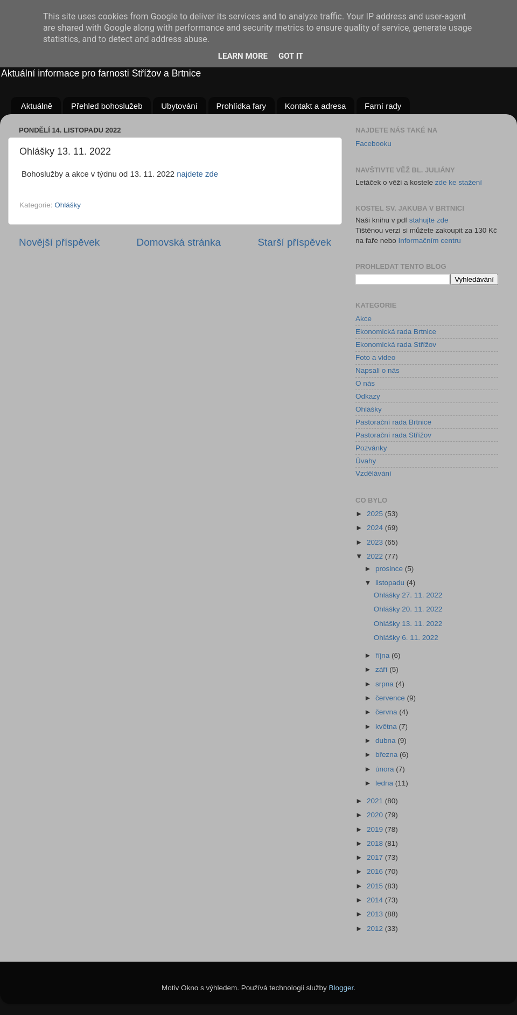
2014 (376, 900)
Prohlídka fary (241, 105)
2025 (376, 514)
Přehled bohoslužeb (107, 105)
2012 (376, 928)
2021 (376, 801)
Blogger (341, 988)
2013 (376, 914)
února (385, 769)
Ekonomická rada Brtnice (395, 332)
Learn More (243, 56)
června (387, 712)
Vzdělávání (373, 473)
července (391, 698)
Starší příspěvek (295, 242)
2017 (376, 857)
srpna (385, 684)
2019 (376, 829)
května (387, 726)
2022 (376, 556)
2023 (376, 542)
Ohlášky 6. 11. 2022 (406, 638)
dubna (386, 740)
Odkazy (367, 396)
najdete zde (197, 174)
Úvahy (365, 461)
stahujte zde (429, 220)
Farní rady (383, 105)
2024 (376, 528)
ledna (385, 783)
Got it (290, 56)
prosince (390, 569)
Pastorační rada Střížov (393, 435)
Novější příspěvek (59, 242)
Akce (363, 319)
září (382, 669)
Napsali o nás (377, 370)
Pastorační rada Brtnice (393, 422)
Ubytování (179, 105)
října (383, 655)
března (387, 754)
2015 (376, 886)
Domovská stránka (179, 242)
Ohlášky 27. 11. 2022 (408, 595)
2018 (376, 843)
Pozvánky (371, 448)
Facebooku (373, 144)
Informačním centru (430, 241)
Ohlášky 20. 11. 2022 (408, 609)
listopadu (391, 583)
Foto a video (375, 357)
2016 (376, 871)
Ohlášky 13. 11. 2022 (408, 624)
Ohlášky (67, 205)
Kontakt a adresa (315, 105)
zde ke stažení (458, 182)
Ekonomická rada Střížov (395, 344)
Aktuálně (36, 105)
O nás (365, 383)
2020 (376, 815)
